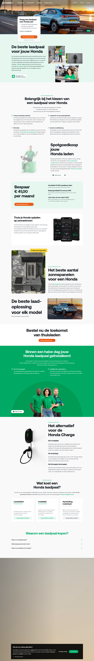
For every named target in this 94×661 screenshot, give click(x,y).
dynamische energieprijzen (29, 132)
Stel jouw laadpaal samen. (67, 494)
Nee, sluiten (63, 651)
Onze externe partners (18, 656)
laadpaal (21, 66)
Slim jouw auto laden (76, 168)
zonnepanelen (57, 284)
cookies (32, 650)
